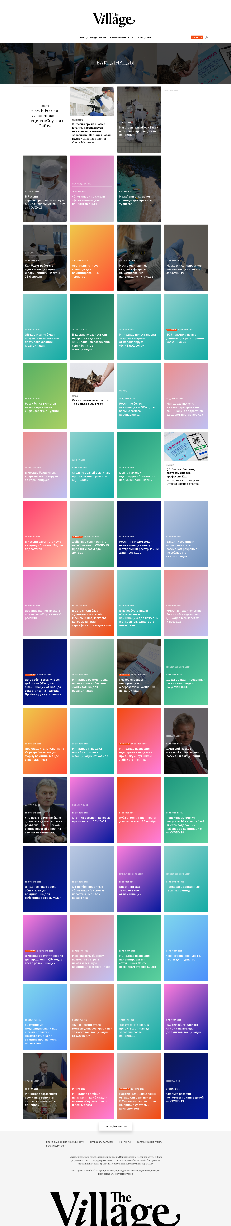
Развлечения (118, 37)
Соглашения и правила (150, 1142)
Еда (130, 37)
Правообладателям (101, 1142)
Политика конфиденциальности (65, 1142)
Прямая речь (77, 120)
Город (84, 37)
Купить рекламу (171, 90)
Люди (94, 37)
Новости (45, 106)
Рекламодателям (56, 1146)
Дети (147, 37)
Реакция (170, 465)
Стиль (139, 37)
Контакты (125, 1142)
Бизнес (103, 37)
